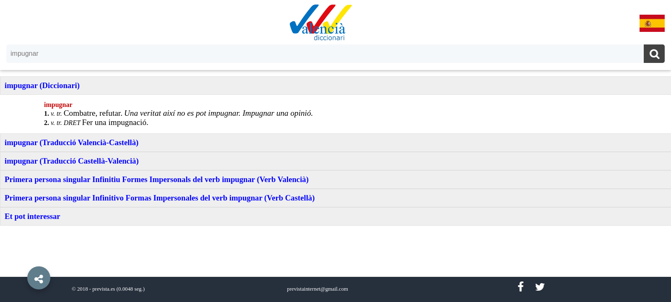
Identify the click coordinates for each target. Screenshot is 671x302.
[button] (21, 258)
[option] (335, 151)
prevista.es (103, 289)
